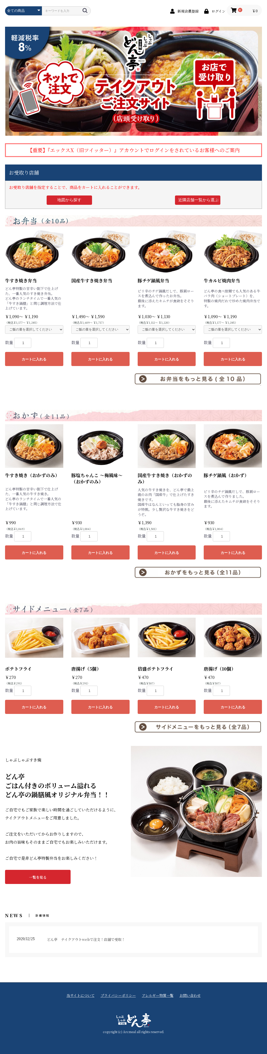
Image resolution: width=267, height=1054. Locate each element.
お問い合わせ (190, 995)
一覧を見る (38, 877)
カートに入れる (34, 359)
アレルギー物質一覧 (157, 995)
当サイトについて (81, 995)
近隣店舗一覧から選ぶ (198, 200)
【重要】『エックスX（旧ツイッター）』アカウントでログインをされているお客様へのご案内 (133, 150)
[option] (133, 81)
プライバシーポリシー (118, 995)
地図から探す (69, 200)
